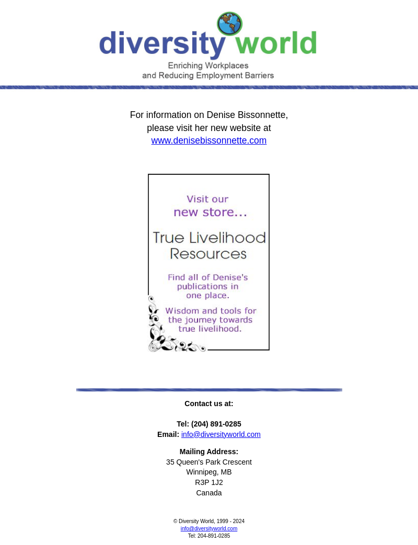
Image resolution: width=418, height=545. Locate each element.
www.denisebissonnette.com (209, 140)
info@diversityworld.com (221, 434)
